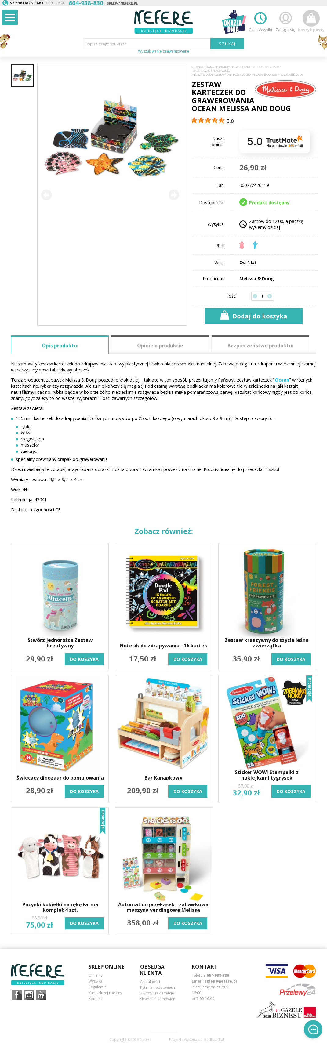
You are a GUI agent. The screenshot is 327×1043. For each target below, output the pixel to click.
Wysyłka (95, 981)
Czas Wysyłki (260, 21)
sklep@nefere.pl (122, 3)
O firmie (96, 975)
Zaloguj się (285, 21)
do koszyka (84, 659)
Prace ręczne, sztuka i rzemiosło (255, 67)
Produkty (223, 67)
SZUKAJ (227, 43)
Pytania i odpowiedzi (158, 987)
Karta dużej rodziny (105, 992)
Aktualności (150, 981)
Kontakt (95, 998)
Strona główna (203, 67)
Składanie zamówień (157, 998)
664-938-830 (218, 975)
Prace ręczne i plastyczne (210, 71)
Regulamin (98, 987)
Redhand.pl (214, 1040)
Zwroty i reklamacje (157, 993)
